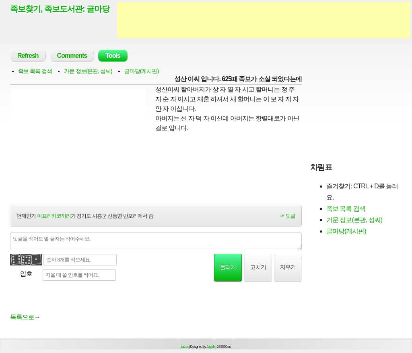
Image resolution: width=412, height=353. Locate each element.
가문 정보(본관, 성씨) (88, 71)
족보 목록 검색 (35, 71)
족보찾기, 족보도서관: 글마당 (59, 8)
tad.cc (184, 347)
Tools (112, 55)
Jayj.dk (210, 347)
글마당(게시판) (141, 71)
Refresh (28, 55)
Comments (72, 55)
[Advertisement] (263, 20)
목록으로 (25, 317)
